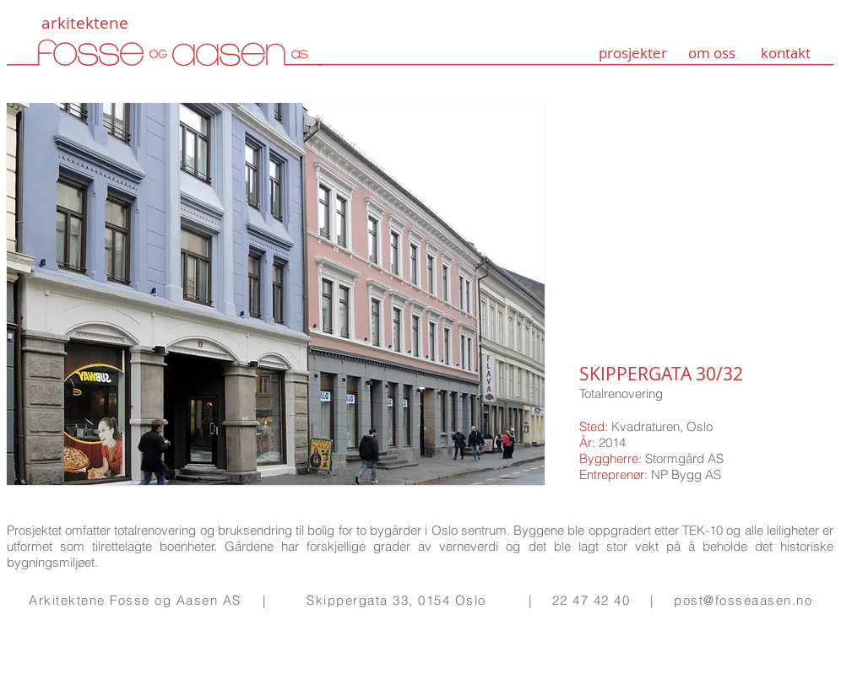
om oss (711, 52)
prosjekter (633, 52)
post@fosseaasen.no (743, 600)
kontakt (786, 52)
